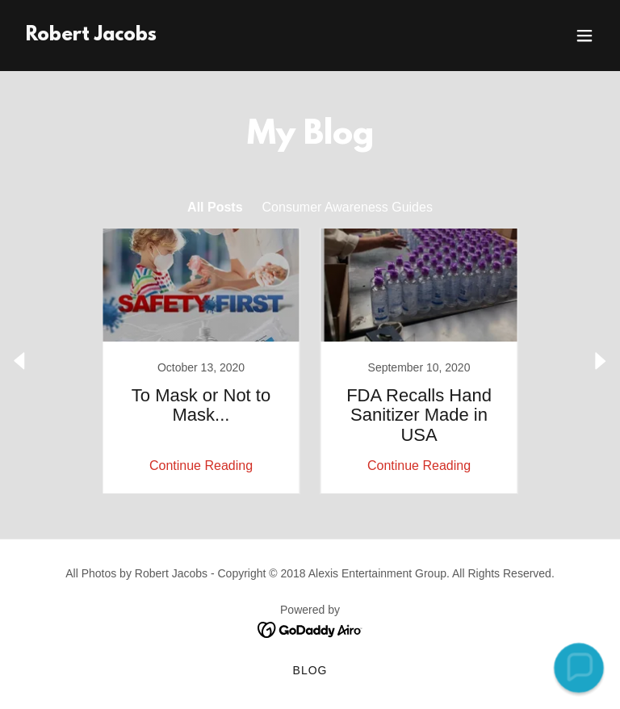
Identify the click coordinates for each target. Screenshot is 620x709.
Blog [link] (310, 670)
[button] (584, 35)
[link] (91, 36)
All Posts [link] (214, 207)
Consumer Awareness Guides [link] (347, 207)
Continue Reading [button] (201, 465)
